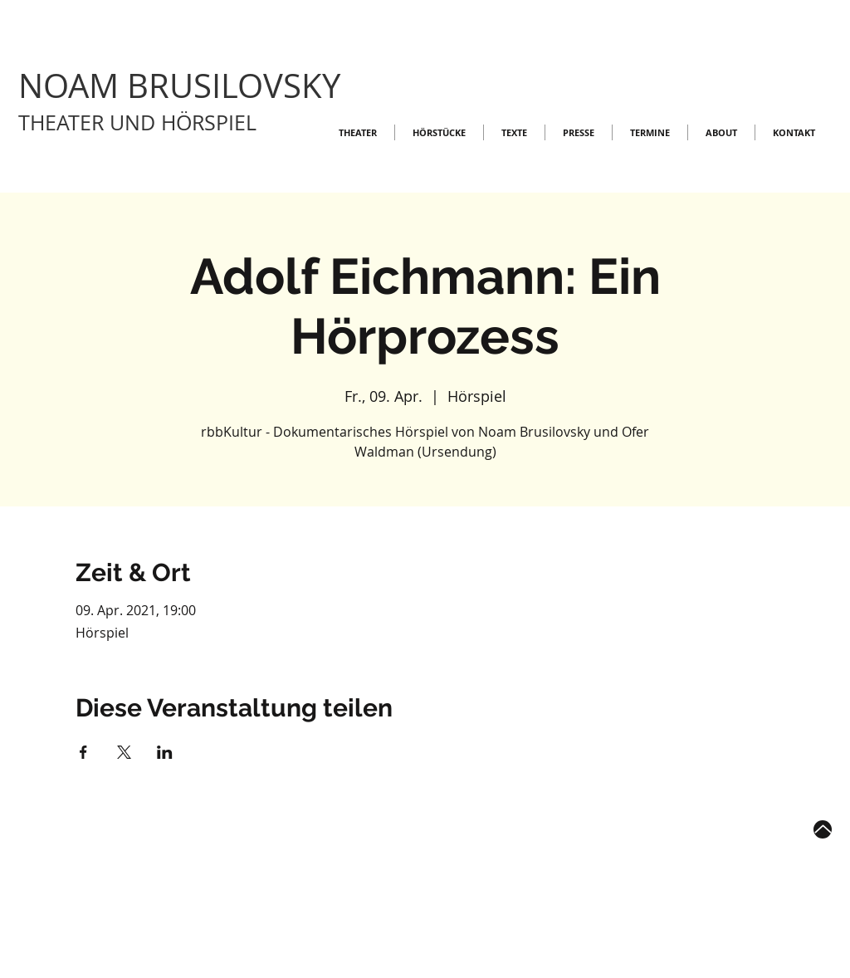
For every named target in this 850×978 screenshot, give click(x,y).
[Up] (822, 829)
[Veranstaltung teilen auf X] (124, 752)
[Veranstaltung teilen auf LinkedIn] (165, 752)
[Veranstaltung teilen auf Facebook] (83, 752)
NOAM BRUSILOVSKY (179, 85)
